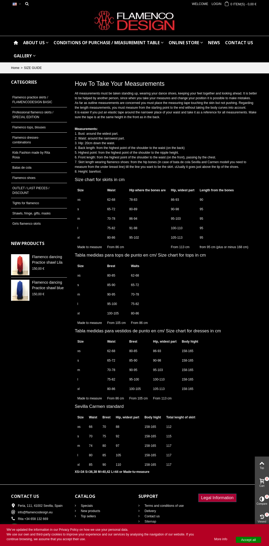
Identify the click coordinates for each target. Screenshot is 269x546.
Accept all (248, 540)
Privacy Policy (69, 530)
